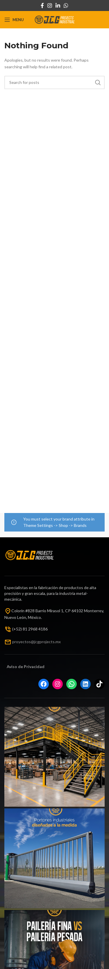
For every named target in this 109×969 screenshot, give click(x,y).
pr (14, 641)
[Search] (54, 82)
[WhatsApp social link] (66, 5)
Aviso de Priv (19, 666)
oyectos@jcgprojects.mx (38, 641)
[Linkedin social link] (58, 5)
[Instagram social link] (50, 5)
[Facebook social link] (42, 5)
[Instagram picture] (54, 757)
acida (36, 666)
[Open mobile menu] (14, 19)
